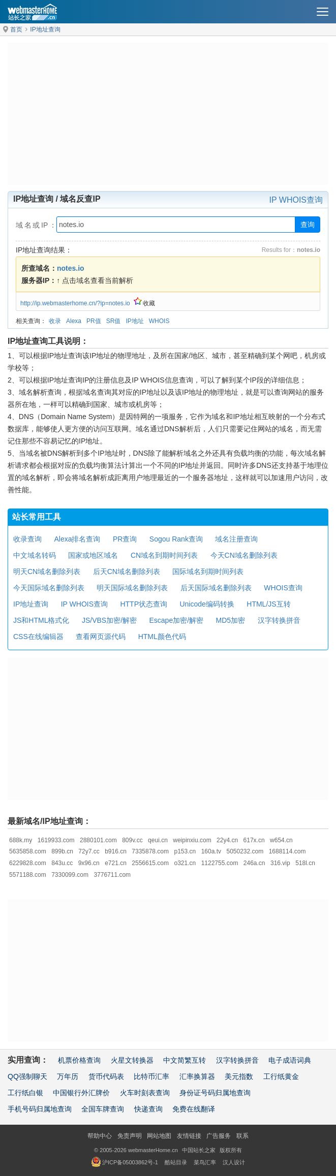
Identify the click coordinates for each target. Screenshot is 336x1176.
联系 (242, 1135)
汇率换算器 (197, 1076)
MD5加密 (231, 620)
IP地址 (134, 321)
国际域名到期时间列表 (207, 571)
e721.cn (116, 863)
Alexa (73, 321)
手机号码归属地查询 (40, 1109)
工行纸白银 (25, 1093)
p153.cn (185, 851)
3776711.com (112, 874)
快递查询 (148, 1109)
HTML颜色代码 (162, 636)
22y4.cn (227, 840)
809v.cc (132, 840)
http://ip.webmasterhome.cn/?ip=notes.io (75, 303)
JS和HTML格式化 (41, 620)
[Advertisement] (168, 114)
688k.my (20, 840)
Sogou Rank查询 (176, 539)
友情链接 (189, 1135)
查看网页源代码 (101, 636)
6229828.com (27, 863)
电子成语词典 (289, 1060)
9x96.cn (89, 863)
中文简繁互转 (184, 1060)
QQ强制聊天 (27, 1076)
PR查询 (125, 539)
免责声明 (129, 1135)
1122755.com (219, 863)
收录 (55, 321)
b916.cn (116, 851)
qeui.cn (158, 840)
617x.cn (254, 840)
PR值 (93, 321)
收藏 (144, 303)
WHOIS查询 (283, 588)
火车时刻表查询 (145, 1093)
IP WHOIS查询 (296, 200)
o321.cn (185, 863)
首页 (16, 29)
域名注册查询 (236, 539)
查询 (307, 224)
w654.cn (281, 840)
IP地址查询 (45, 29)
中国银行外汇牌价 (81, 1093)
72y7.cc (88, 851)
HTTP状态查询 (143, 604)
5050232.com (244, 851)
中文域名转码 (34, 555)
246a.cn (254, 863)
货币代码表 (106, 1076)
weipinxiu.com (192, 840)
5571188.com (27, 874)
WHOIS (159, 321)
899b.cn (62, 851)
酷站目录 (176, 1162)
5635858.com (27, 851)
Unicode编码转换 (206, 604)
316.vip (280, 863)
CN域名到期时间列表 (164, 555)
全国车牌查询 (102, 1109)
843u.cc (62, 863)
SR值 (113, 321)
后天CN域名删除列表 (126, 571)
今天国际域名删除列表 (48, 588)
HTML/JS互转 (268, 604)
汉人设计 (234, 1162)
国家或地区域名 (93, 555)
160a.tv (211, 851)
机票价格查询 (79, 1060)
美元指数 (239, 1076)
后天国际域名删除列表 (216, 588)
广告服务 (218, 1135)
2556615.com (150, 863)
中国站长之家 (199, 1150)
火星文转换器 (132, 1060)
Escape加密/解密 (176, 620)
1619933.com (56, 840)
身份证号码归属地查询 (215, 1093)
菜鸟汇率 (205, 1162)
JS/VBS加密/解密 (109, 620)
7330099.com (69, 874)
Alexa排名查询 (77, 539)
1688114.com (287, 851)
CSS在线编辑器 (38, 636)
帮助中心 (99, 1135)
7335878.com (150, 851)
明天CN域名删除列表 (46, 571)
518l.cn (305, 863)
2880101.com (98, 840)
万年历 (67, 1076)
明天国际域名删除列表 (132, 588)
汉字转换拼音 (279, 620)
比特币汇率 (151, 1076)
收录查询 (27, 539)
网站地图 (159, 1135)
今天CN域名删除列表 (244, 555)
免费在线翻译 (193, 1109)
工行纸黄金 (281, 1076)
